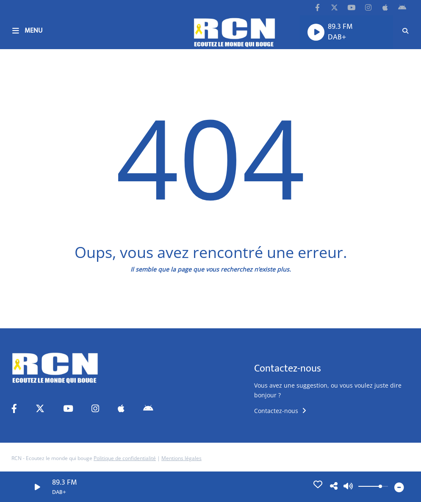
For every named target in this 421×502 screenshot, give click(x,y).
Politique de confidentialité (125, 458)
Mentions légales (181, 458)
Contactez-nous (280, 411)
